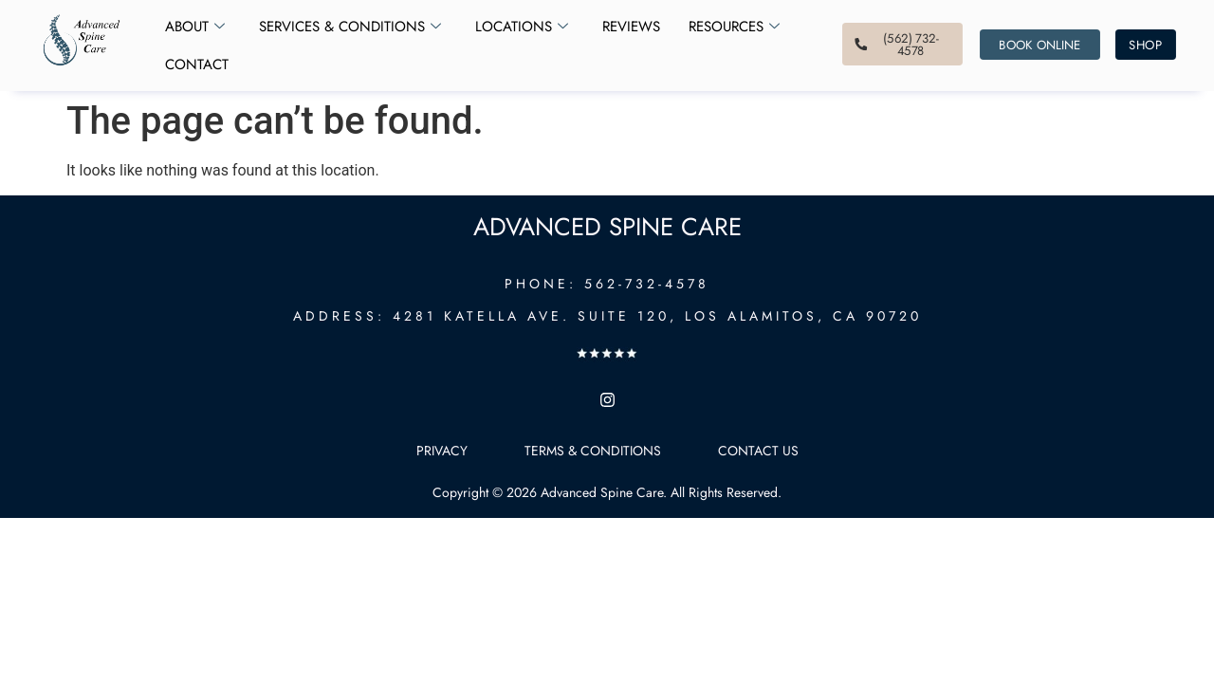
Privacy (442, 450)
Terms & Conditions (592, 450)
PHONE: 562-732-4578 (607, 283)
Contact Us (758, 450)
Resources (734, 26)
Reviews (631, 26)
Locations (521, 26)
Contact (197, 64)
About (195, 26)
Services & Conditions (350, 26)
